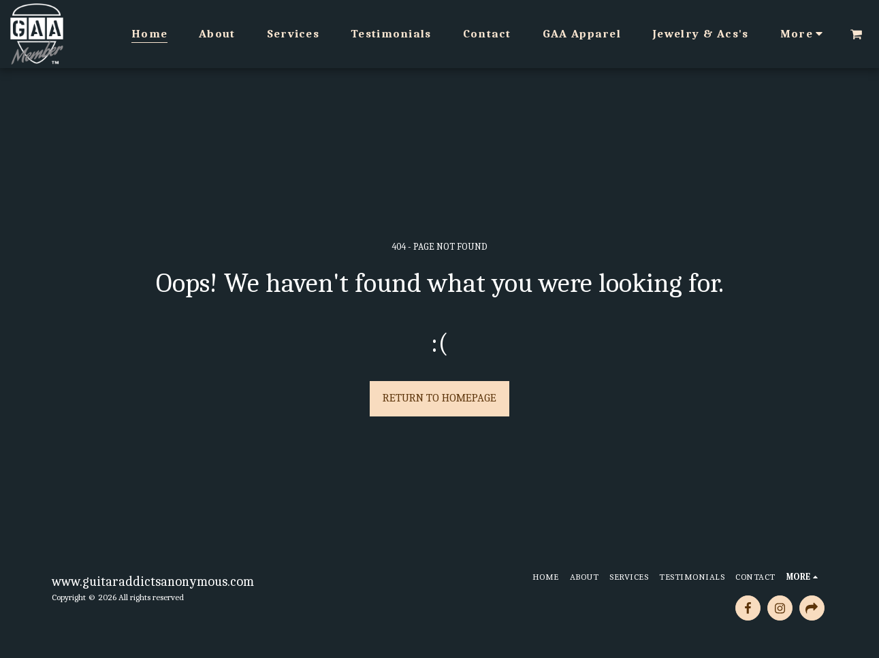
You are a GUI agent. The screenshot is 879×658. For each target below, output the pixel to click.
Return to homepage (439, 397)
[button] (856, 34)
